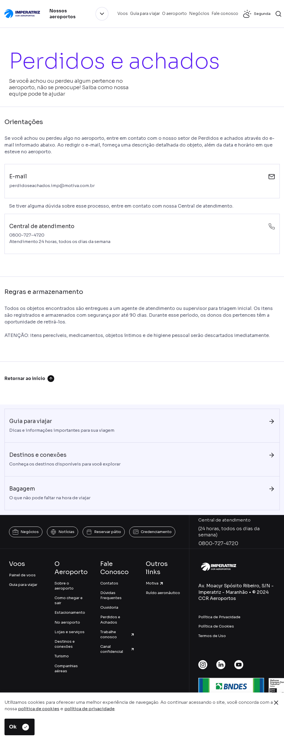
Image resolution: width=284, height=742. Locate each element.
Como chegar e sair (68, 600)
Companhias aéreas (66, 668)
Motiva (155, 583)
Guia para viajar (23, 584)
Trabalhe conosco (117, 634)
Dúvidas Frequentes (111, 595)
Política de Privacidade (219, 617)
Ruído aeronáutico (163, 592)
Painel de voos (22, 575)
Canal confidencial (117, 649)
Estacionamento (69, 612)
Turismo (61, 656)
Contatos (109, 583)
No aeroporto (67, 622)
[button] (278, 13)
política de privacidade (89, 708)
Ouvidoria (109, 607)
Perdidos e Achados (110, 619)
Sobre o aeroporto (64, 586)
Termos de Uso (212, 635)
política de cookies (38, 708)
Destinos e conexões (64, 644)
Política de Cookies (216, 626)
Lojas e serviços (69, 631)
